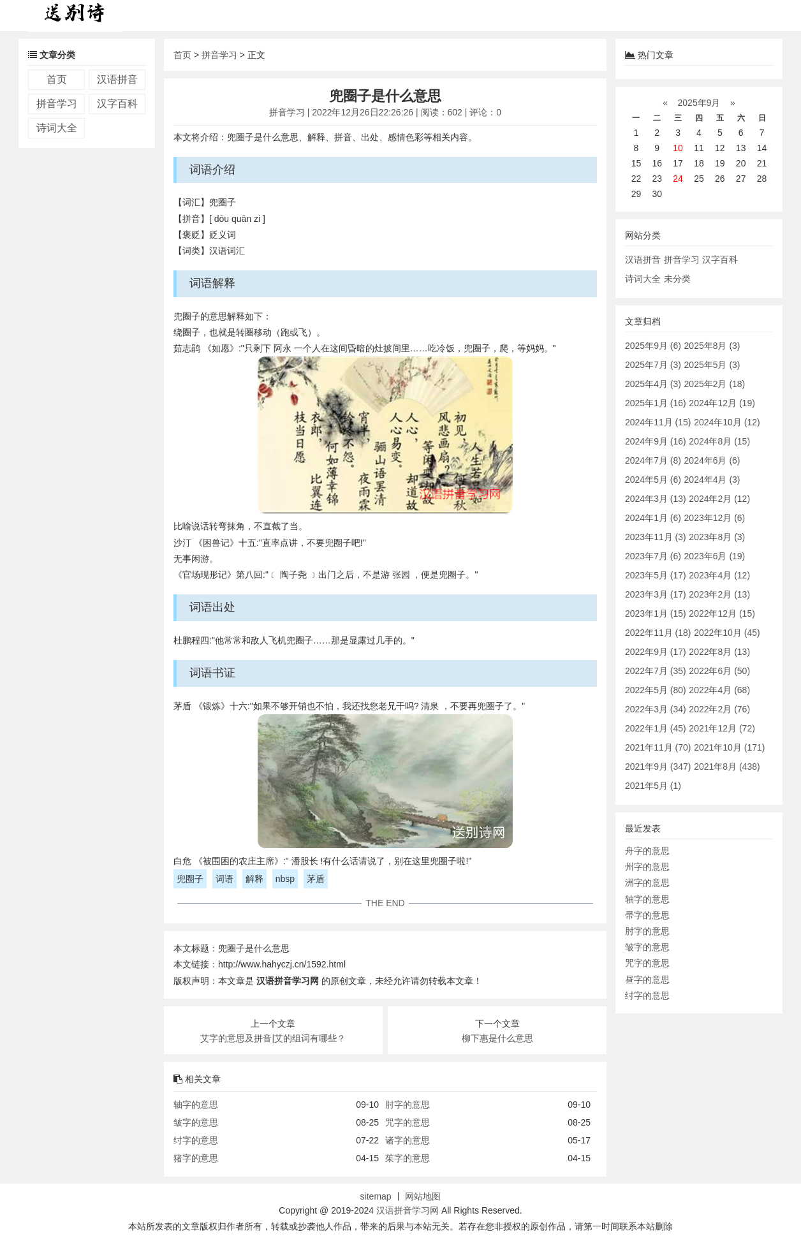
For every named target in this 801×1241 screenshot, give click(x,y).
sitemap (376, 1196)
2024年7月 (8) (653, 460)
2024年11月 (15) (658, 422)
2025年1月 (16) (655, 403)
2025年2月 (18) (715, 384)
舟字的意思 (647, 851)
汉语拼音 (117, 79)
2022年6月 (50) (719, 671)
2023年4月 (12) (719, 575)
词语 (224, 879)
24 (678, 178)
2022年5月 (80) (655, 690)
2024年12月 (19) (722, 403)
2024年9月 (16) (655, 441)
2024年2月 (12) (719, 499)
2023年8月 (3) (717, 537)
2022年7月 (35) (655, 671)
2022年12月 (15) (722, 613)
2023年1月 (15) (655, 613)
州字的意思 (647, 867)
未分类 (677, 279)
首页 (57, 79)
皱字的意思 (195, 1122)
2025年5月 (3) (712, 365)
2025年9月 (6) (653, 346)
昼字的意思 (647, 979)
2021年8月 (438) (727, 766)
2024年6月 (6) (712, 460)
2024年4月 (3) (712, 479)
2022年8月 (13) (719, 652)
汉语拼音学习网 (407, 1210)
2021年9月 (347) (658, 766)
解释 (254, 879)
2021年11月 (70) (658, 747)
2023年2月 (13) (719, 594)
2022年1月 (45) (655, 728)
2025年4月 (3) (653, 384)
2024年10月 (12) (727, 422)
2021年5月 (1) (653, 786)
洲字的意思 (647, 883)
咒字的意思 (407, 1122)
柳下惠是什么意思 (497, 1038)
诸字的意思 (407, 1140)
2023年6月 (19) (715, 556)
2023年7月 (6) (653, 556)
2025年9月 (699, 103)
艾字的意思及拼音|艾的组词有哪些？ (273, 1038)
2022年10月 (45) (727, 633)
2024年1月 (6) (653, 518)
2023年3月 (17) (655, 594)
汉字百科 (117, 103)
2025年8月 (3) (712, 346)
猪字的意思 (195, 1158)
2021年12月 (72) (722, 728)
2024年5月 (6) (653, 479)
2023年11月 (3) (655, 537)
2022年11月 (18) (658, 633)
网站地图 (423, 1196)
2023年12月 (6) (715, 518)
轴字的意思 (195, 1104)
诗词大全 (56, 127)
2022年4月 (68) (719, 690)
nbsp (285, 879)
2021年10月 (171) (729, 747)
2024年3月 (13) (655, 499)
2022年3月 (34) (655, 709)
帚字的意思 (647, 915)
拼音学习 (56, 103)
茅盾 (316, 879)
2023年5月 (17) (655, 575)
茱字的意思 (407, 1158)
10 (678, 148)
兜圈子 (190, 879)
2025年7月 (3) (653, 365)
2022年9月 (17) (655, 652)
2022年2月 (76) (719, 709)
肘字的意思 (407, 1104)
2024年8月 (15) (719, 441)
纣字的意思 (195, 1140)
